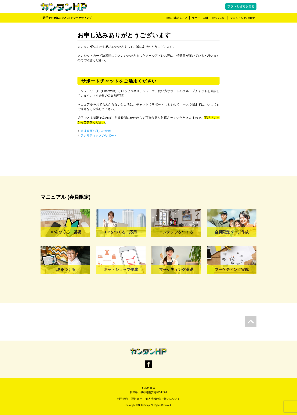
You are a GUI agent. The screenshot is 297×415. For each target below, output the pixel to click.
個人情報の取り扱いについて (162, 398)
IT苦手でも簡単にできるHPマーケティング (66, 17)
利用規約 (122, 398)
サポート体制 (200, 17)
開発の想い (219, 17)
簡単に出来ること (177, 17)
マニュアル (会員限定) (243, 17)
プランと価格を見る (241, 6)
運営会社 (136, 398)
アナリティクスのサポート (99, 135)
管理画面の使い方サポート (99, 131)
